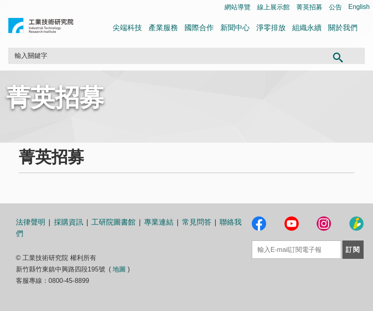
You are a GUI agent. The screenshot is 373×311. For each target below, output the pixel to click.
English (359, 6)
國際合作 (199, 28)
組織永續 (307, 28)
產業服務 (163, 28)
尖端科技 (127, 28)
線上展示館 (273, 7)
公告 (335, 7)
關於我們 (342, 28)
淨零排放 (271, 28)
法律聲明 (30, 222)
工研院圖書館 (113, 222)
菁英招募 (309, 7)
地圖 (119, 269)
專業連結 (158, 222)
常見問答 (196, 222)
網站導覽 (237, 7)
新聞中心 (235, 28)
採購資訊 (68, 222)
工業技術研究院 (40, 27)
